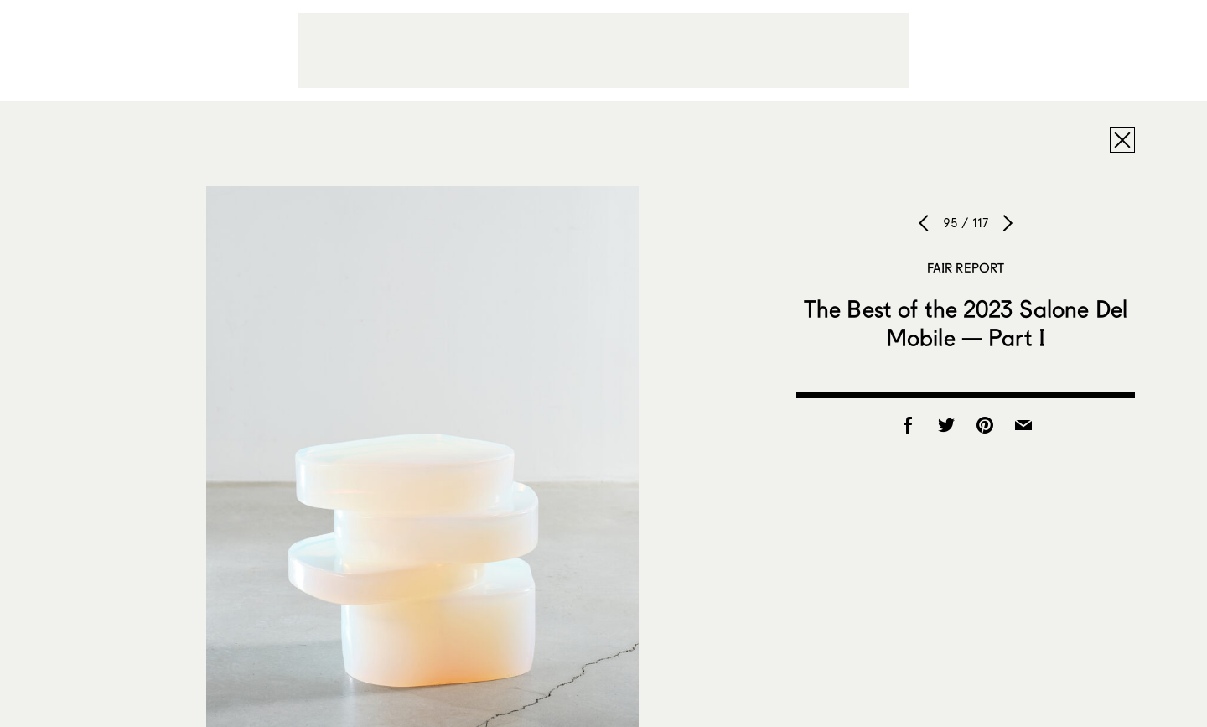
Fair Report (966, 267)
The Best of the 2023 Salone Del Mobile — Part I (965, 322)
